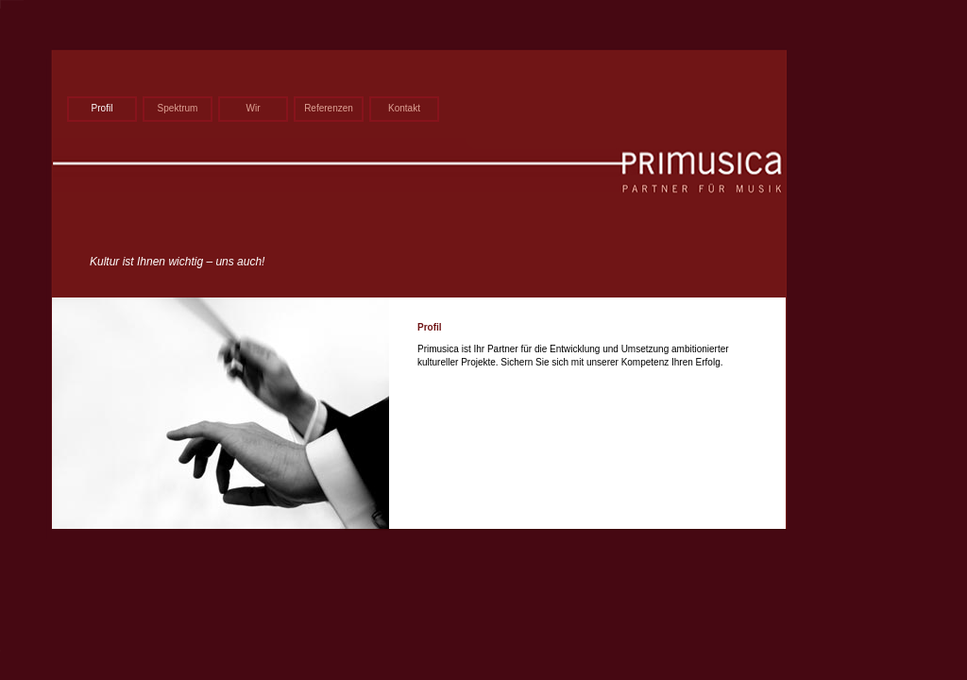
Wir (253, 108)
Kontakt (404, 108)
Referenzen (328, 108)
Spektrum (178, 108)
